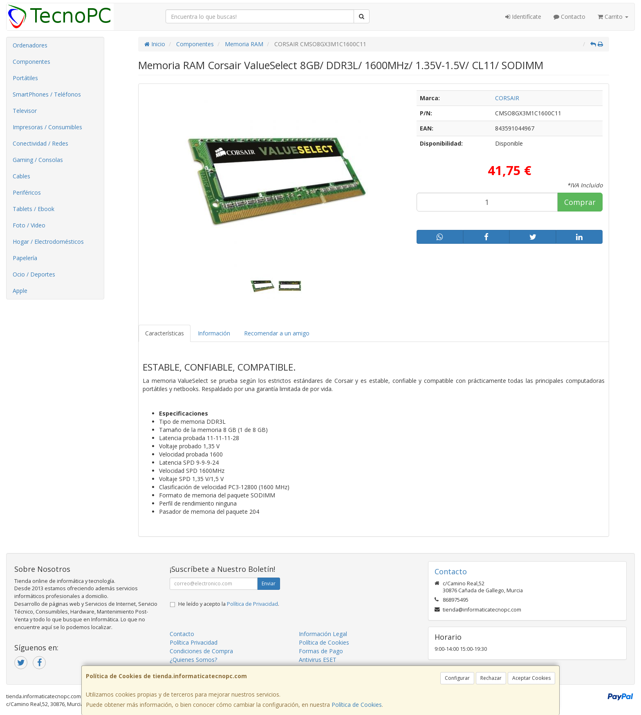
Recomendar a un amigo (276, 333)
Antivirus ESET (317, 659)
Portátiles (25, 78)
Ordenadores (30, 45)
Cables (21, 176)
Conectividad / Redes (40, 143)
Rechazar (491, 678)
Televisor (25, 111)
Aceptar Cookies (531, 678)
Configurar (457, 678)
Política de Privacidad (252, 603)
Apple (20, 291)
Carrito (613, 16)
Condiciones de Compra (201, 651)
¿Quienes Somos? (193, 659)
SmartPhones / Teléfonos (47, 94)
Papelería (25, 258)
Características (164, 333)
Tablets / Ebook (33, 209)
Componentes (31, 61)
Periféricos (27, 192)
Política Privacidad (193, 642)
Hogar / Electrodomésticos (48, 241)
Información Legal (323, 634)
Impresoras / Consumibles (47, 127)
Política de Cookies (357, 704)
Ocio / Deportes (34, 274)
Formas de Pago (321, 651)
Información (214, 333)
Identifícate (523, 16)
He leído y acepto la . (228, 603)
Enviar (269, 583)
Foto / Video (29, 225)
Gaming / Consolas (38, 160)
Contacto (569, 16)
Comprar (580, 202)
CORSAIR (507, 98)
